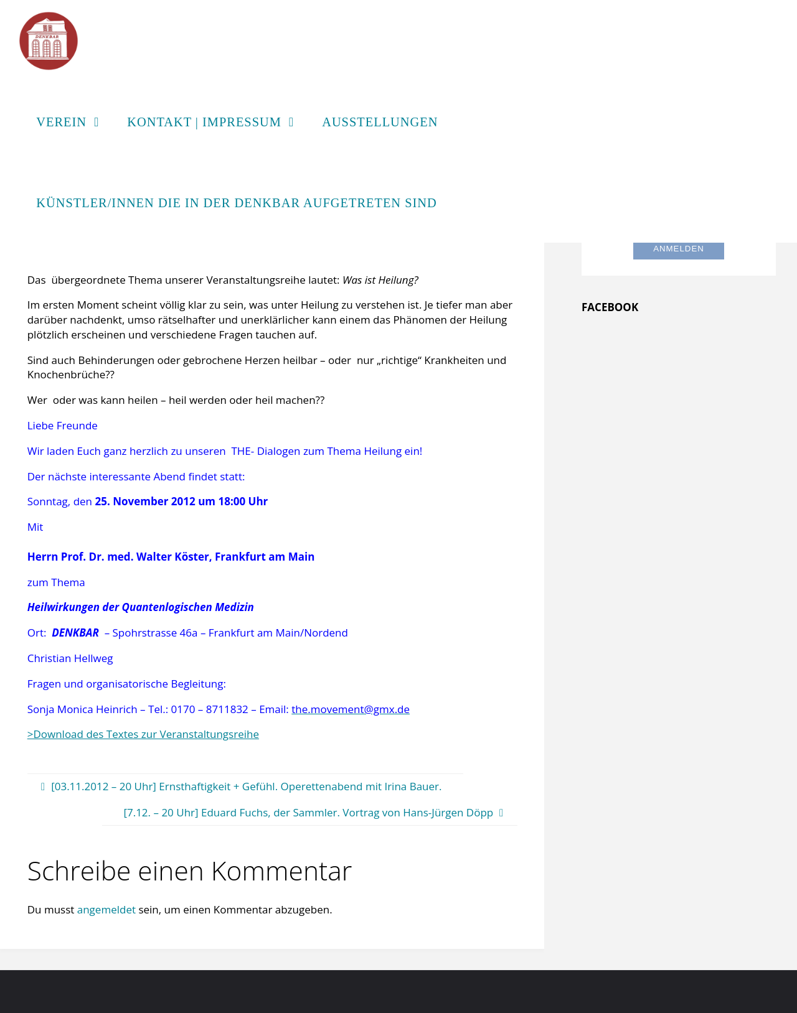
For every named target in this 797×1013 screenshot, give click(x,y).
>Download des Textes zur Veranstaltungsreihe (143, 734)
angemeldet (106, 909)
